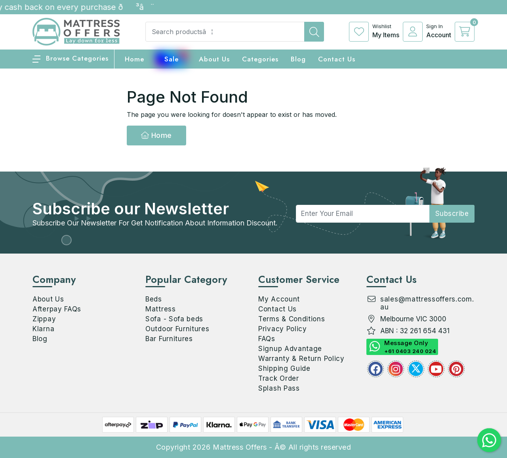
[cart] (465, 32)
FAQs (266, 339)
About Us (214, 59)
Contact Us (336, 59)
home (134, 59)
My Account (279, 299)
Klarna (43, 329)
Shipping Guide (284, 368)
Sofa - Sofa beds (174, 319)
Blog (40, 339)
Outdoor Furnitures (177, 329)
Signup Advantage (290, 349)
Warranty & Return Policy (301, 359)
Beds (153, 299)
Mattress (160, 309)
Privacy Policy (282, 329)
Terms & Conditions (291, 319)
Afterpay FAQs (56, 309)
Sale (171, 59)
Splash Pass (279, 388)
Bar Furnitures (169, 339)
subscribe (452, 214)
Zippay (44, 319)
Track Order (278, 378)
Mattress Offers (240, 447)
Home (156, 135)
